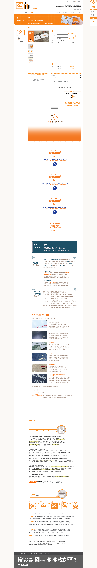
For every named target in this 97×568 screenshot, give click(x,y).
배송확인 (92, 14)
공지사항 (72, 12)
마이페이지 (65, 12)
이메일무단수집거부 (42, 553)
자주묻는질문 (50, 553)
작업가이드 (92, 12)
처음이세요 (92, 11)
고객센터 (92, 15)
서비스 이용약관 (26, 553)
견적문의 (79, 12)
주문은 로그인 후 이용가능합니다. (65, 87)
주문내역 (58, 12)
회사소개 (20, 553)
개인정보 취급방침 (34, 553)
